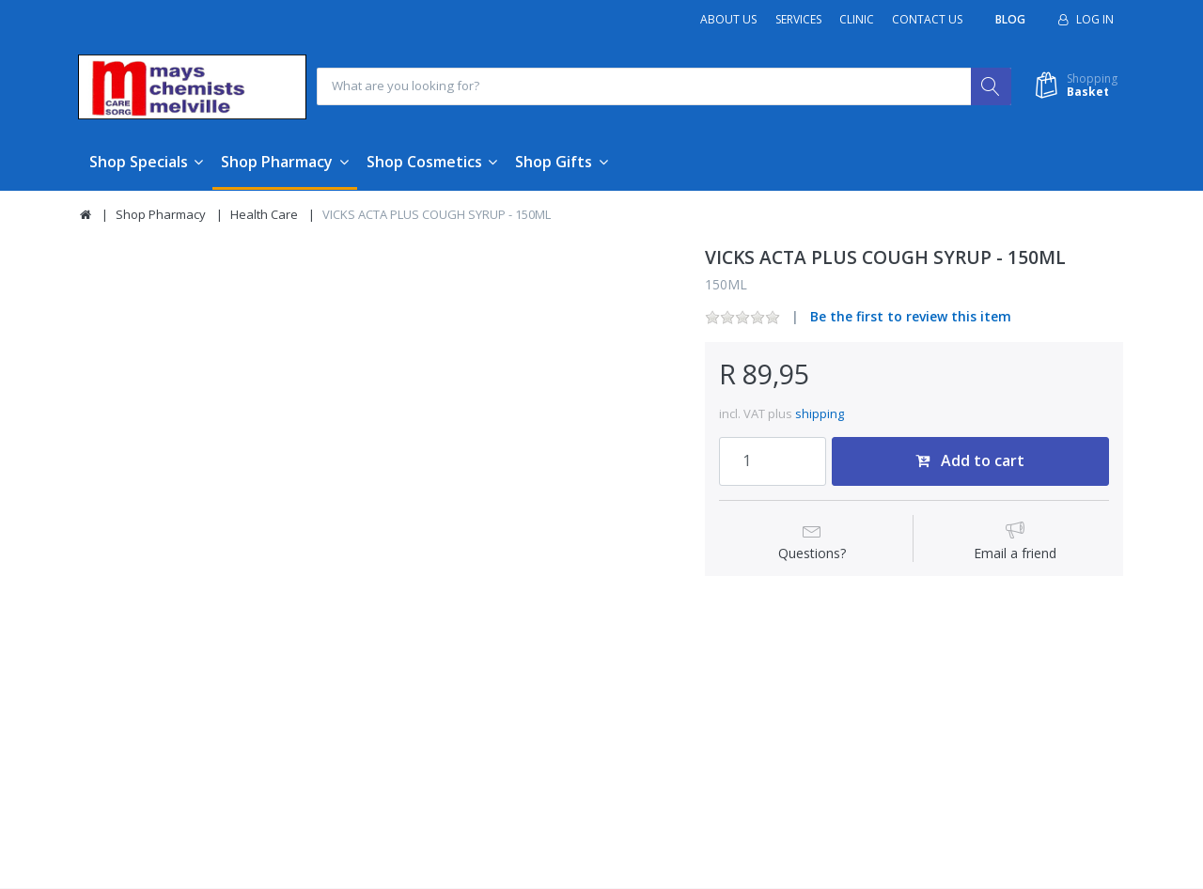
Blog (1010, 19)
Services (798, 19)
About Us (728, 19)
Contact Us (927, 19)
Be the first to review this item (910, 317)
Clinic (856, 19)
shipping (819, 414)
